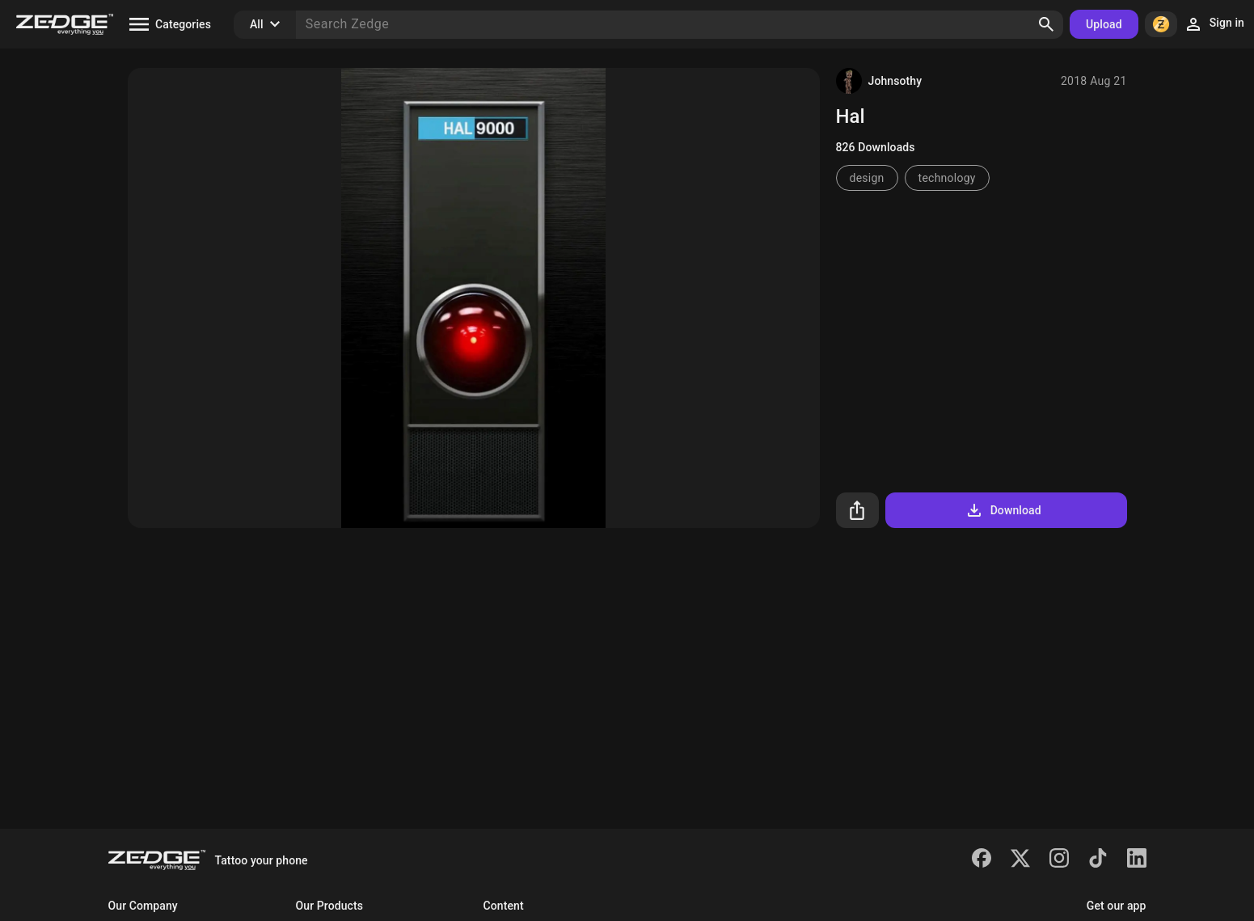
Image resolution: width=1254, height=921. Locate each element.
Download (1003, 510)
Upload (1104, 24)
